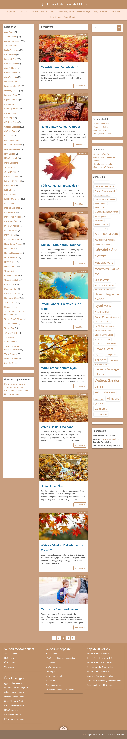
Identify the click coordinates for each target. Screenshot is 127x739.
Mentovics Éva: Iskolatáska (59, 609)
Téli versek (9, 337)
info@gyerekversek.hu (109, 439)
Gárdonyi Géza (11, 122)
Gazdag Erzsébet (12, 127)
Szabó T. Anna (10, 307)
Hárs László (9, 154)
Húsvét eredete (11, 710)
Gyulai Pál (8, 136)
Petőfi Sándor (10, 289)
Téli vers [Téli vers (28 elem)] (100, 360)
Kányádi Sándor (101, 11)
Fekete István (10, 113)
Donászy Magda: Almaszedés (99, 667)
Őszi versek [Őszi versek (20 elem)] (101, 414)
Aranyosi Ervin (10, 46)
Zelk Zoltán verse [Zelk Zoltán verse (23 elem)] (105, 392)
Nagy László (9, 248)
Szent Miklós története (14, 388)
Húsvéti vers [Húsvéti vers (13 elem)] (99, 220)
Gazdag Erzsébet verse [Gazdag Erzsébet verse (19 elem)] (106, 212)
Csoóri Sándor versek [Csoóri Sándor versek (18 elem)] (105, 191)
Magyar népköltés (12, 208)
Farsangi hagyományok (14, 384)
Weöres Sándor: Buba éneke (99, 663)
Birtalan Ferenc (11, 64)
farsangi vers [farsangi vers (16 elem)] (100, 207)
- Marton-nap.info (100, 130)
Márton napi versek (12, 217)
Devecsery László (12, 86)
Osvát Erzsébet (11, 280)
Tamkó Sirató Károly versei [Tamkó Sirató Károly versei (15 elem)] (105, 343)
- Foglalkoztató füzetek (103, 167)
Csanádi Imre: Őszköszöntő (59, 67)
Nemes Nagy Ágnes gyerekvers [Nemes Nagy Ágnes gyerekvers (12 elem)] (104, 289)
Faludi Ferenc (10, 104)
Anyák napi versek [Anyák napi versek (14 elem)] (101, 182)
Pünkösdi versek (11, 293)
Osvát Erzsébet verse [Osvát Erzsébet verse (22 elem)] (107, 317)
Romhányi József (12, 298)
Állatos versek (10, 37)
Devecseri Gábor (11, 82)
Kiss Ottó (8, 190)
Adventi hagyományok (14, 692)
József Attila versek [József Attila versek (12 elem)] (100, 229)
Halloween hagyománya (15, 697)
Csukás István (10, 77)
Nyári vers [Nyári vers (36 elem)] (103, 306)
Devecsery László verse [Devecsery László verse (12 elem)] (102, 195)
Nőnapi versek (10, 257)
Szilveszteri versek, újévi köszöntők (61, 690)
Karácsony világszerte (14, 706)
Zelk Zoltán (115, 11)
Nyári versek (9, 262)
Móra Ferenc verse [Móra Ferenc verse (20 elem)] (104, 285)
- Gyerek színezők (101, 154)
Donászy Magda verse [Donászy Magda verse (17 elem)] (105, 199)
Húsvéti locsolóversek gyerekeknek (60, 658)
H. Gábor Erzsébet (12, 145)
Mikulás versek (10, 230)
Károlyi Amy (9, 185)
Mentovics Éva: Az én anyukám (100, 676)
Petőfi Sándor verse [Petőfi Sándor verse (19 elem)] (104, 326)
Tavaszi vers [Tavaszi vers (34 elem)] (104, 349)
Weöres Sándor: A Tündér (97, 654)
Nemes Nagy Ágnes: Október (60, 126)
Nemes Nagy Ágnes (66, 11)
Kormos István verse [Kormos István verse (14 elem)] (102, 244)
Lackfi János (55, 17)
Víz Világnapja (10, 354)
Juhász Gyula (10, 172)
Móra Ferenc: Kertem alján (59, 368)
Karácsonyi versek (12, 181)
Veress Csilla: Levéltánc (57, 427)
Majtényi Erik (10, 212)
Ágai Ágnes (9, 32)
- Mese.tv (97, 161)
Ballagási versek (11, 50)
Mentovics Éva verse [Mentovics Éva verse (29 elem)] (107, 271)
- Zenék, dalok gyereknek (104, 157)
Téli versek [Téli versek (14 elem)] (114, 360)
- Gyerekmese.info (101, 124)
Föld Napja (9, 118)
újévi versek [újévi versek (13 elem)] (99, 404)
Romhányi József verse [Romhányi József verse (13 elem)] (103, 330)
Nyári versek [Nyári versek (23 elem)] (102, 311)
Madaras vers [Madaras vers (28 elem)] (104, 262)
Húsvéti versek (10, 158)
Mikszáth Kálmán (11, 226)
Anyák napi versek (15, 11)
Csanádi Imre (82, 35)
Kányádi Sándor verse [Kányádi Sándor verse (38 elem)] (107, 253)
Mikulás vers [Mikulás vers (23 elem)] (102, 280)
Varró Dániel (9, 342)
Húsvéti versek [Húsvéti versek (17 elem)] (101, 224)
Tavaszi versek (31, 11)
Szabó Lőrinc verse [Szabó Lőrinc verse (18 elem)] (104, 335)
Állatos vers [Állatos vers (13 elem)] (99, 399)
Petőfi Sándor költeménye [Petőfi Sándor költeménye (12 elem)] (102, 322)
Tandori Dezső (10, 324)
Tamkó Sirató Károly (13, 319)
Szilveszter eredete (12, 394)
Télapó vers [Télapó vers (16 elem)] (111, 355)
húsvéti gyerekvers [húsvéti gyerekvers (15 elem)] (102, 217)
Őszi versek (82, 153)
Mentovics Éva (81, 576)
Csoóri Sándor (70, 17)
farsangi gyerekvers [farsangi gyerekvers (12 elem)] (100, 203)
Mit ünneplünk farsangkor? (16, 688)
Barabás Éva (10, 55)
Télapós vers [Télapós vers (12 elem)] (98, 355)
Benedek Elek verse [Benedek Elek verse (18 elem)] (104, 186)
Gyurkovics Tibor (11, 140)
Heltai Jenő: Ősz (52, 486)
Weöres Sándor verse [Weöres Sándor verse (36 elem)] (107, 383)
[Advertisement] (18, 439)
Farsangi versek (11, 109)
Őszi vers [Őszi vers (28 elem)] (101, 408)
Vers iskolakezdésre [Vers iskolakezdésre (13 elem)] (101, 365)
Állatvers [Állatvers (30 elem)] (113, 398)
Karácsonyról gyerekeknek (16, 391)
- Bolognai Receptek (102, 134)
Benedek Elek (10, 59)
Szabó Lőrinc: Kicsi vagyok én (99, 658)
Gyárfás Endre (10, 131)
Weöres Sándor (48, 11)
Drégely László (10, 95)
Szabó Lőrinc (10, 302)
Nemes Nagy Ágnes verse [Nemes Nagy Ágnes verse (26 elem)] (107, 297)
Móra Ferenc (82, 335)
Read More (80, 86)
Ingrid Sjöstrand (11, 163)
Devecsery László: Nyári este (99, 685)
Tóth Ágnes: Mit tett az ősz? (60, 185)
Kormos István (10, 194)
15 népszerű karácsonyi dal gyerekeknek (104, 681)
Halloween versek (12, 149)
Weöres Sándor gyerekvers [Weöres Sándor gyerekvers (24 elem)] (107, 372)
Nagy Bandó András (13, 244)
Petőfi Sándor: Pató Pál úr (97, 672)
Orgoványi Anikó (11, 275)
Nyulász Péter (10, 266)
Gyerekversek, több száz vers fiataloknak (63, 4)
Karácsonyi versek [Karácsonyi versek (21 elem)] (105, 239)
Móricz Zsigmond (11, 239)
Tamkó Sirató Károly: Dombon (61, 244)
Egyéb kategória (11, 100)
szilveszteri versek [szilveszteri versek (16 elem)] (102, 339)
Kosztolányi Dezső (12, 199)
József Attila (9, 167)
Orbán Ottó (9, 271)
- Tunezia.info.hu (100, 127)
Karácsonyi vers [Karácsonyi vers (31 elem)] (106, 234)
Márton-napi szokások (14, 719)
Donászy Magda (84, 11)
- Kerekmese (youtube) (103, 164)
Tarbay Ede (9, 328)
